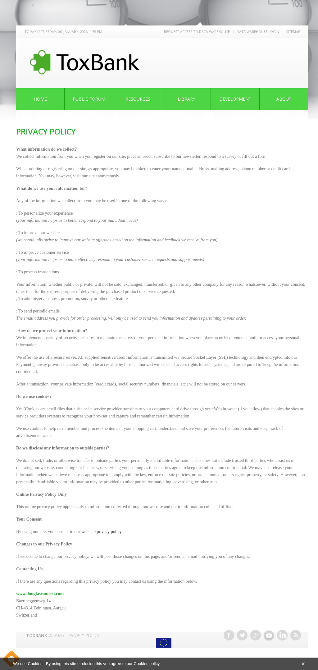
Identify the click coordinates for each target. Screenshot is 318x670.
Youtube (269, 635)
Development (235, 99)
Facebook (229, 635)
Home (40, 99)
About (284, 99)
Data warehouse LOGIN (258, 31)
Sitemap (293, 31)
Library (186, 99)
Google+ (255, 635)
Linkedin (282, 635)
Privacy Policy (83, 635)
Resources (137, 99)
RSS (295, 635)
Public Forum (89, 99)
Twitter (242, 635)
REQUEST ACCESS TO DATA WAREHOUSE (197, 31)
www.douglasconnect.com (40, 593)
